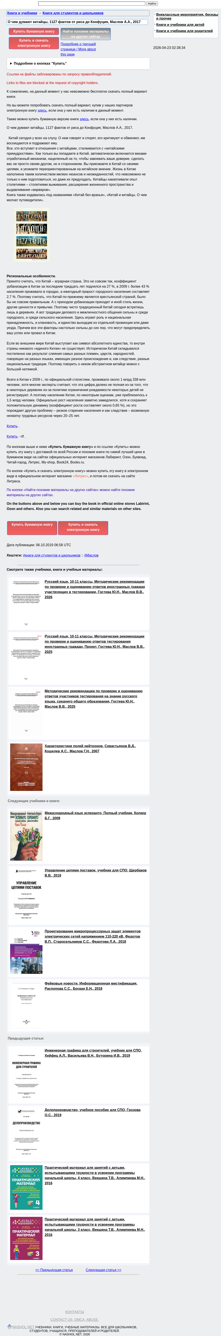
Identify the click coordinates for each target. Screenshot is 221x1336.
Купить (12, 426)
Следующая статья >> (103, 1270)
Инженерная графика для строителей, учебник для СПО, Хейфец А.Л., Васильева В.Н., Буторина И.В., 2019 (93, 1053)
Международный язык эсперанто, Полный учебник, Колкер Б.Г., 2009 (95, 815)
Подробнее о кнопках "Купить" (40, 63)
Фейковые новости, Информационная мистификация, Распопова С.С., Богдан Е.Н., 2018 (91, 986)
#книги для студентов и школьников (52, 555)
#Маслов (91, 555)
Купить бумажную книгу (33, 31)
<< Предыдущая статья (54, 1270)
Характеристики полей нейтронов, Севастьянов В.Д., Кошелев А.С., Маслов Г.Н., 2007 (90, 748)
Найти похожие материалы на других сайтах (86, 34)
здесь (42, 110)
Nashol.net (23, 1327)
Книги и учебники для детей (180, 25)
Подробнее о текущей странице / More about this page (78, 49)
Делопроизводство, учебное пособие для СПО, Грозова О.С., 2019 (92, 1112)
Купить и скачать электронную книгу (33, 43)
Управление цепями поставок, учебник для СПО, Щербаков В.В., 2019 (96, 872)
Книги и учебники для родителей (184, 31)
